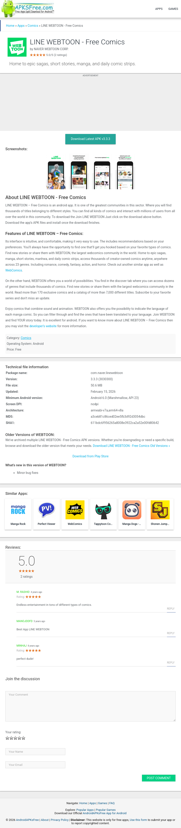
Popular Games (106, 810)
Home (10, 25)
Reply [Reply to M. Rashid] (171, 608)
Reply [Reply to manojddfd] (171, 633)
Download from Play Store (90, 456)
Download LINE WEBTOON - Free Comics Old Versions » (131, 446)
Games (173, 8)
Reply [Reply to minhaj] (171, 662)
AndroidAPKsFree (27, 820)
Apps (159, 8)
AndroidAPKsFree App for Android (104, 813)
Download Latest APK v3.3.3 (90, 139)
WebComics (13, 270)
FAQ (111, 803)
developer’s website (43, 326)
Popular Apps (85, 810)
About (45, 820)
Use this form (138, 820)
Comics (33, 25)
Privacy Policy (60, 820)
